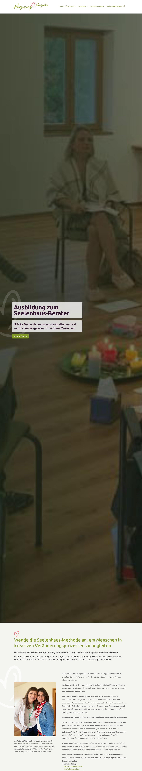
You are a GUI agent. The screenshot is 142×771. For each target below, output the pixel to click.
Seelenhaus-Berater (114, 6)
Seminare (82, 6)
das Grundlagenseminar (73, 766)
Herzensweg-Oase (97, 6)
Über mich (70, 6)
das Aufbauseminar (71, 769)
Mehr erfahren (20, 336)
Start (62, 6)
